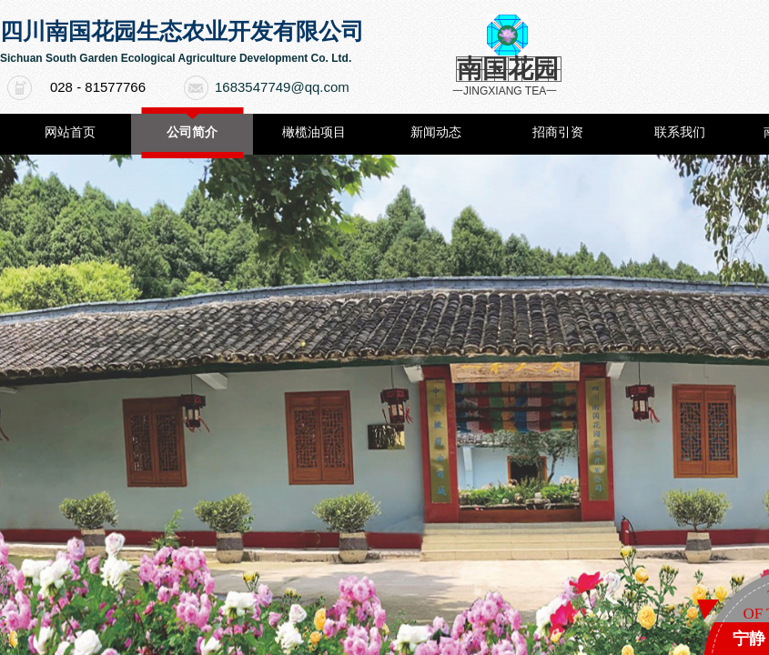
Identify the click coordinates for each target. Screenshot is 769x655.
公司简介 (192, 132)
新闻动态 (435, 132)
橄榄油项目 (314, 132)
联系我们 (679, 132)
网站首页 (70, 132)
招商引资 (557, 132)
